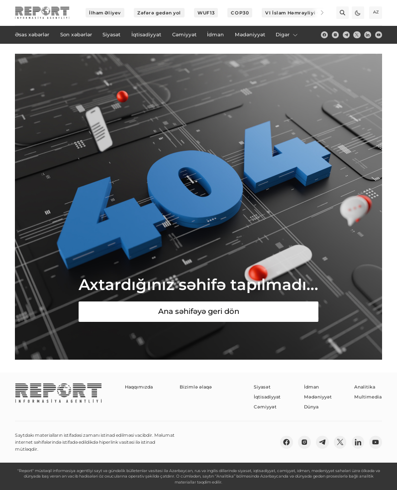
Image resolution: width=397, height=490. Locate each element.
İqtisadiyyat (267, 396)
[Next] (317, 12)
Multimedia (368, 396)
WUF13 (206, 12)
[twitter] (356, 34)
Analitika (364, 387)
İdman (311, 387)
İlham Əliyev (105, 12)
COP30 (240, 12)
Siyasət (262, 387)
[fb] (324, 34)
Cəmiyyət (265, 406)
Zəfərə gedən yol (159, 12)
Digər (287, 34)
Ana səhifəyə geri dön (198, 311)
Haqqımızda (139, 387)
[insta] (335, 34)
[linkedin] (367, 34)
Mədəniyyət (318, 396)
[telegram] (346, 34)
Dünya (311, 406)
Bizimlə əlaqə (196, 387)
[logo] (42, 12)
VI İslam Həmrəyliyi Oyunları (302, 12)
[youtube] (378, 34)
